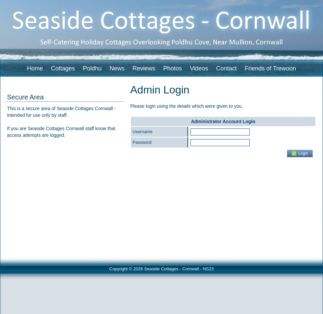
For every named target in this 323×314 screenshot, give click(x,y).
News (117, 68)
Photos (172, 68)
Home (35, 68)
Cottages (63, 68)
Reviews (144, 68)
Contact (226, 68)
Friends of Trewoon (270, 68)
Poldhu (92, 68)
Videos (199, 68)
